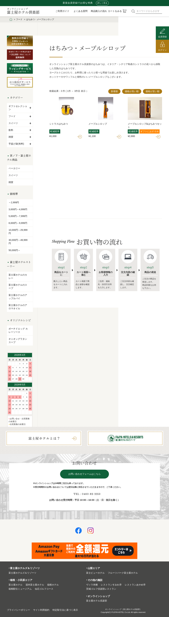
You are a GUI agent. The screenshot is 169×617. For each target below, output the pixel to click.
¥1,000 (53, 136)
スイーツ (20, 123)
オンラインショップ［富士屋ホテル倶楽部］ (123, 609)
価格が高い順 (132, 91)
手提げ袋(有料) (20, 143)
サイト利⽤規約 (41, 610)
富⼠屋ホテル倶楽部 (96, 601)
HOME (10, 19)
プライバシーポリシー (18, 610)
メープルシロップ (97, 123)
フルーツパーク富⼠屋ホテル (123, 573)
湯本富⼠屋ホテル (35, 585)
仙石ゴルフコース (44, 589)
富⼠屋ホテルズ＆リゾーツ (22, 573)
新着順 (114, 91)
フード (19, 19)
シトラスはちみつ (58, 123)
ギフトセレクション (20, 108)
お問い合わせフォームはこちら (84, 474)
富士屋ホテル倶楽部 (23, 10)
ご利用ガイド (62, 11)
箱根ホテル (53, 585)
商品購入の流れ (99, 11)
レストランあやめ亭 (135, 585)
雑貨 (20, 136)
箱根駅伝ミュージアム (20, 589)
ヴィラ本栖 (92, 585)
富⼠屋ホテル (15, 585)
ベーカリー (14, 168)
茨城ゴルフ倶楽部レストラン (101, 589)
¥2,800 (131, 136)
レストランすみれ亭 (111, 585)
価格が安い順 (152, 91)
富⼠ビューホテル (95, 573)
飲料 (20, 130)
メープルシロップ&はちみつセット (145, 125)
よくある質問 (80, 11)
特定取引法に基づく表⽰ (65, 610)
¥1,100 (92, 136)
